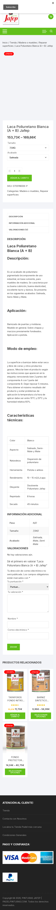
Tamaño (11, 142)
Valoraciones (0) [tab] (18, 229)
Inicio (5, 42)
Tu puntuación (15, 581)
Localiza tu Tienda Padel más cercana (22, 826)
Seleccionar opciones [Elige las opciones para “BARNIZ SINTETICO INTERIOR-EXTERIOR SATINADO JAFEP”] (40, 716)
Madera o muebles (28, 42)
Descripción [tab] (16, 216)
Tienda (13, 42)
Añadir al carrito (19, 178)
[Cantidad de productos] (14, 171)
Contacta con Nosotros (15, 818)
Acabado (12, 152)
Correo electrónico (18, 629)
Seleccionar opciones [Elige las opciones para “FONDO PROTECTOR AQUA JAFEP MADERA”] (15, 772)
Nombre (13, 618)
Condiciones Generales (14, 835)
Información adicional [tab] (22, 223)
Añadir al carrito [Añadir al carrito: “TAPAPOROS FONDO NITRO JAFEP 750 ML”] (15, 716)
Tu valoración (15, 592)
